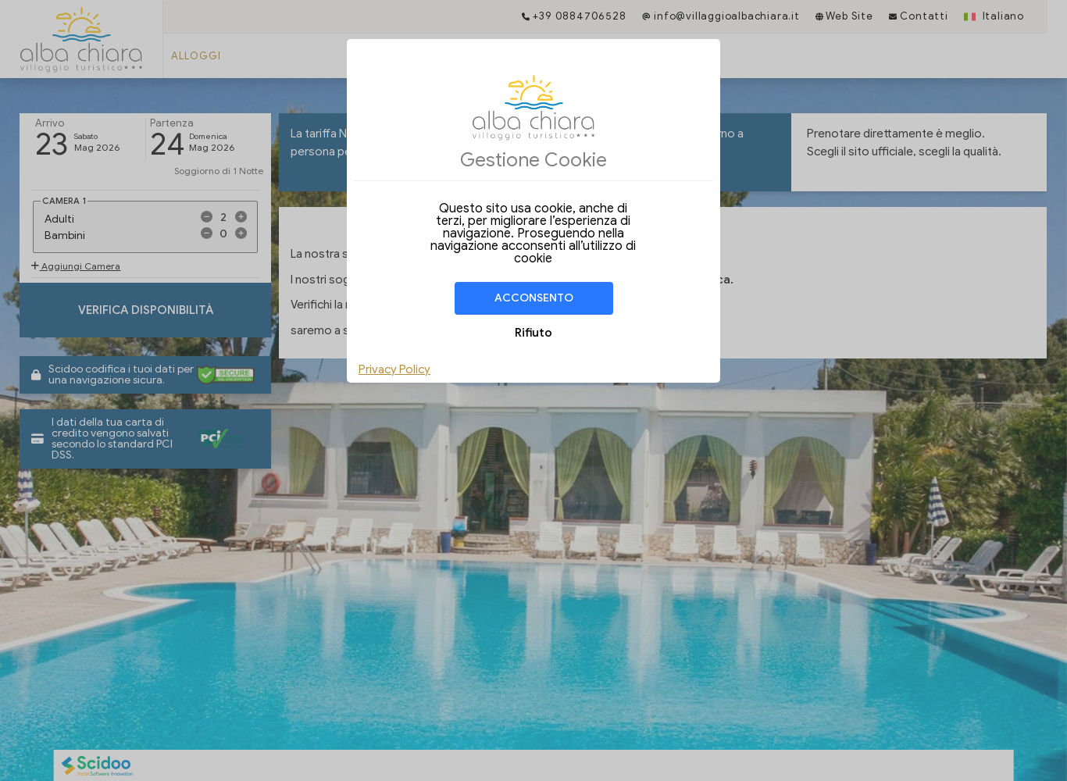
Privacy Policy (394, 369)
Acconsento (533, 298)
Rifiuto (533, 333)
